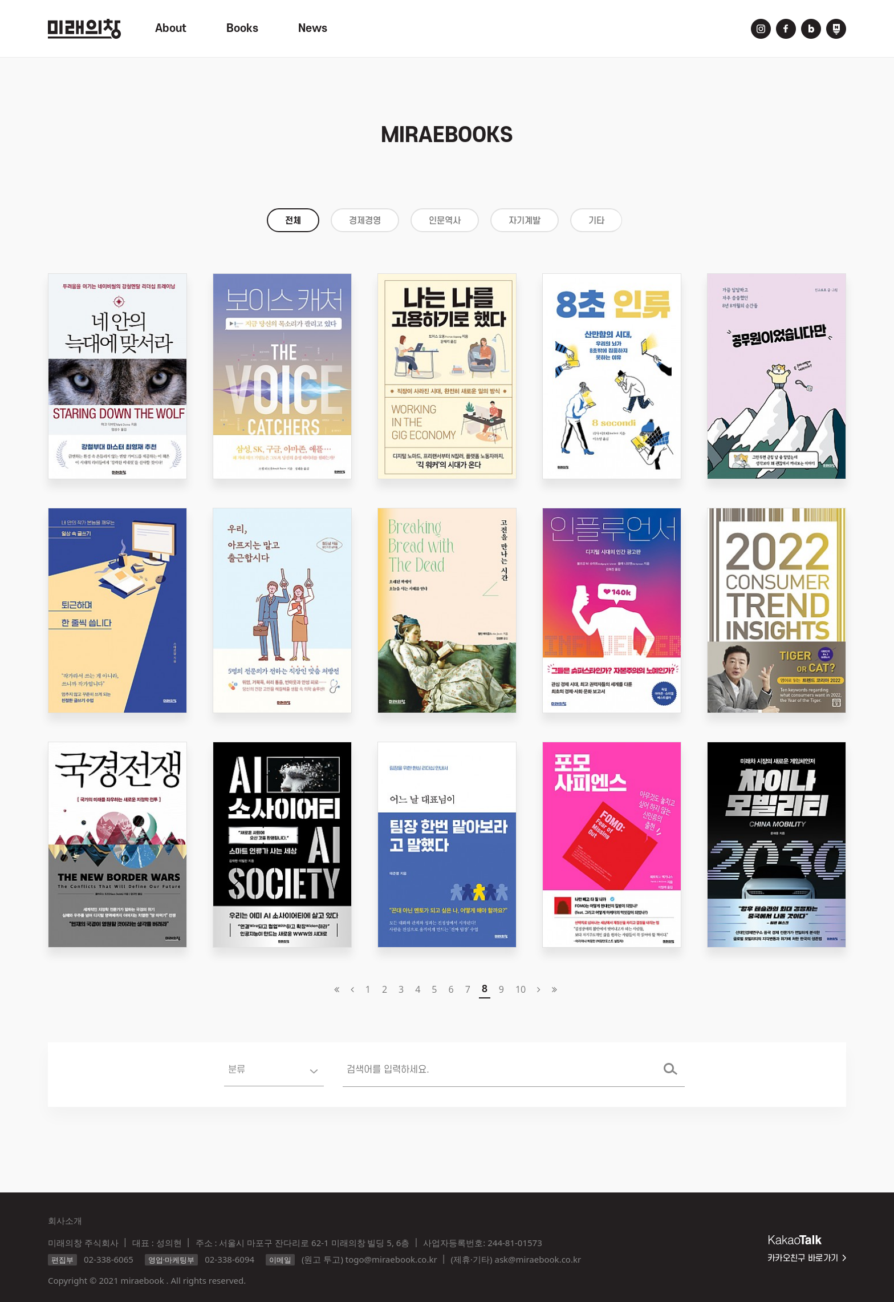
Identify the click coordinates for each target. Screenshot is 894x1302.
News (312, 28)
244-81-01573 (514, 1242)
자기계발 (525, 221)
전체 (293, 221)
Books (242, 28)
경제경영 (365, 221)
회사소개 (65, 1220)
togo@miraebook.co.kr (391, 1259)
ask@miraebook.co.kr (537, 1259)
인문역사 (445, 221)
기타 (596, 221)
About (170, 28)
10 (520, 989)
